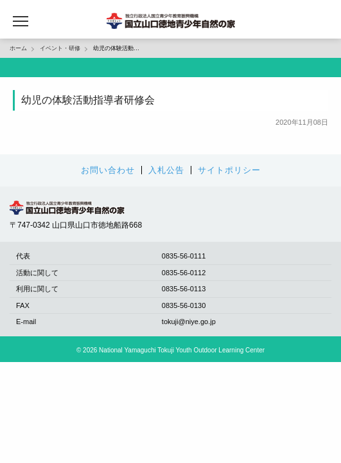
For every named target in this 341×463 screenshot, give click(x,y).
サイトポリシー (229, 170)
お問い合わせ (108, 170)
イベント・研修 (60, 48)
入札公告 (166, 170)
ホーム (18, 48)
